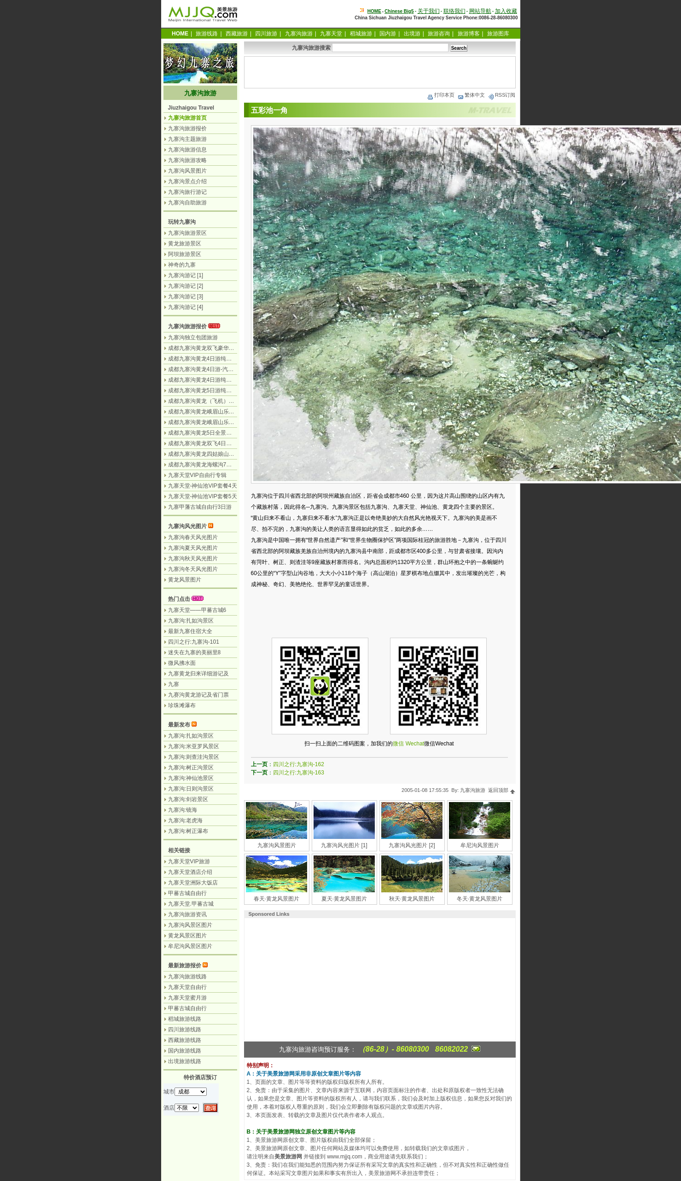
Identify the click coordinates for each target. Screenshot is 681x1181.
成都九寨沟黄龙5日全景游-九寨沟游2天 (216, 433)
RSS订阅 (502, 95)
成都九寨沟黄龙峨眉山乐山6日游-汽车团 (217, 411)
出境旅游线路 (184, 1061)
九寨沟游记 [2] (186, 286)
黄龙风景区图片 (187, 935)
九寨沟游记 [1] (186, 275)
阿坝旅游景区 (184, 254)
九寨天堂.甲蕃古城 (191, 904)
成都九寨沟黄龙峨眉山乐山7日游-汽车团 (217, 422)
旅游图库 (498, 33)
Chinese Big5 (398, 11)
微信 (398, 743)
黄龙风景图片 (184, 579)
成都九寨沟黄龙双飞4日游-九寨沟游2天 (216, 443)
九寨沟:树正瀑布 (188, 831)
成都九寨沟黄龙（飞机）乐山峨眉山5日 (216, 401)
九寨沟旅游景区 (187, 233)
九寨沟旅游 (299, 33)
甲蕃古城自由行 (187, 893)
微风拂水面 (182, 663)
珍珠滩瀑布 (182, 705)
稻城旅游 (361, 33)
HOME (374, 11)
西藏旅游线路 (184, 1040)
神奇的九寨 (182, 265)
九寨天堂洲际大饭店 (193, 882)
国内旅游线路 (184, 1050)
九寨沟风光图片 (187, 526)
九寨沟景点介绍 (187, 181)
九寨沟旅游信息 (187, 149)
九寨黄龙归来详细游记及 (198, 673)
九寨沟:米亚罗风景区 (193, 746)
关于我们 (429, 11)
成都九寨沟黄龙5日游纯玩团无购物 (211, 390)
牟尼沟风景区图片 (190, 946)
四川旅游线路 (184, 1029)
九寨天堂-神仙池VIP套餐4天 (202, 486)
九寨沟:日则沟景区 (191, 788)
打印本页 (440, 95)
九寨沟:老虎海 (185, 820)
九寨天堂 (331, 33)
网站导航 (480, 11)
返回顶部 (501, 790)
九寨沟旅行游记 (187, 192)
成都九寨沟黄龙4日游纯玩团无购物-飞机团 (220, 358)
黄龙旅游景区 (184, 243)
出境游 (412, 33)
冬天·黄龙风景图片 (479, 899)
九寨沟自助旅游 (187, 202)
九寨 (173, 684)
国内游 (387, 33)
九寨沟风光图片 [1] (344, 845)
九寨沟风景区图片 (190, 925)
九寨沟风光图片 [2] (412, 845)
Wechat (415, 743)
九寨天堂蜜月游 (187, 998)
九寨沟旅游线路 (187, 976)
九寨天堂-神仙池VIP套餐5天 (202, 496)
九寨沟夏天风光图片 (193, 548)
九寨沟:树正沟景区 (191, 767)
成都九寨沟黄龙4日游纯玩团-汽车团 (212, 380)
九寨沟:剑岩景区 (188, 799)
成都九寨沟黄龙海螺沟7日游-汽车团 (212, 464)
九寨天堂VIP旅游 (189, 861)
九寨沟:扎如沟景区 (191, 620)
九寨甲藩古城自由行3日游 (200, 507)
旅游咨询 (439, 33)
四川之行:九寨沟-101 (193, 642)
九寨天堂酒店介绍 (190, 872)
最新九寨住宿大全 (190, 631)
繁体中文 (471, 95)
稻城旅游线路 (184, 1019)
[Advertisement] (380, 72)
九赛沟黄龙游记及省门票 (198, 695)
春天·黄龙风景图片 (276, 899)
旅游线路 (207, 33)
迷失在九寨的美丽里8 (194, 652)
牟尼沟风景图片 (479, 845)
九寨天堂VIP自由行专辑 (197, 475)
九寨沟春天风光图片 (193, 537)
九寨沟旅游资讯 (187, 914)
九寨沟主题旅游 (187, 139)
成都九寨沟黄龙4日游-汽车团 (203, 369)
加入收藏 (506, 11)
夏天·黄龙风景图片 (344, 899)
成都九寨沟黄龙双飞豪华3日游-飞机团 (215, 348)
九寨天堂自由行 (187, 987)
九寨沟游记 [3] (186, 296)
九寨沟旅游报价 (187, 128)
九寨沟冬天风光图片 (193, 569)
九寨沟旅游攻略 (187, 160)
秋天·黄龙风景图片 (412, 899)
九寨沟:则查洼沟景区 (193, 757)
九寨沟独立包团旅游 (193, 337)
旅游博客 (469, 33)
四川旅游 (266, 33)
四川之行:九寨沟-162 (298, 764)
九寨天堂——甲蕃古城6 (197, 610)
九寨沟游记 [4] (186, 307)
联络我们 (454, 11)
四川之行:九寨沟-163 (298, 772)
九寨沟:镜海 (182, 810)
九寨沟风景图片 (276, 845)
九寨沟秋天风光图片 (193, 558)
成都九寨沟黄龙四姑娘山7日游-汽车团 (215, 454)
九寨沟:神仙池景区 (191, 778)
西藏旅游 (237, 33)
